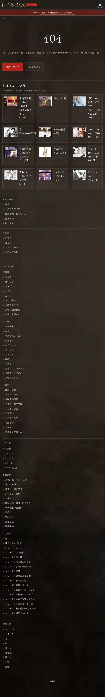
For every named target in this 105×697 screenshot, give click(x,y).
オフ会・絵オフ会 (13, 489)
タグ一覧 (7, 443)
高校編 (6, 272)
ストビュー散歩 (12, 493)
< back (52, 681)
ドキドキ (9, 634)
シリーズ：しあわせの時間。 (19, 566)
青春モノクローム (13, 432)
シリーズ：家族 (12, 571)
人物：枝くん (11, 378)
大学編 (6, 321)
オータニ (9, 282)
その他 (6, 385)
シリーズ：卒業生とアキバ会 (19, 604)
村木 (7, 331)
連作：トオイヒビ (13, 543)
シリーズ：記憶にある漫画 (18, 576)
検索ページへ (13, 67)
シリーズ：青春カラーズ (16, 585)
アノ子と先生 (11, 418)
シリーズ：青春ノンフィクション (21, 599)
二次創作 (9, 413)
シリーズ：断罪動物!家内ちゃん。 (21, 608)
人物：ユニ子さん (13, 373)
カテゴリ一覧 (9, 266)
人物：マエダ (11, 305)
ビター (8, 638)
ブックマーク (11, 247)
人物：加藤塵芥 (12, 309)
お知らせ (9, 238)
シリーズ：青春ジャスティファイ (21, 590)
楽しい (8, 648)
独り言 (8, 242)
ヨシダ (8, 295)
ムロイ (8, 291)
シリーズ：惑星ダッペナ (16, 613)
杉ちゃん (9, 340)
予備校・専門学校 (13, 404)
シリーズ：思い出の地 (15, 580)
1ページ (9, 453)
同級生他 (9, 526)
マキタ (8, 277)
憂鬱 (7, 666)
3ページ (9, 463)
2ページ (9, 458)
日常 (7, 662)
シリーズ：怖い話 (13, 557)
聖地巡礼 (9, 517)
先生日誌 (9, 522)
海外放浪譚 (10, 484)
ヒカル (8, 364)
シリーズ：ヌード (13, 548)
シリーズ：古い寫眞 (14, 552)
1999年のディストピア (16, 480)
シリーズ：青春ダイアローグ (19, 594)
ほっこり (9, 643)
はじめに (9, 223)
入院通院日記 (11, 399)
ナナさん (9, 354)
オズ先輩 (9, 326)
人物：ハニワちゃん (14, 368)
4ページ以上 (11, 467)
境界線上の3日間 (13, 507)
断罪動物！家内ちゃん (15, 214)
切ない (8, 657)
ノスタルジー (11, 394)
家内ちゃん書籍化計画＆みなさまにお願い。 (57, 12)
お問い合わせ (11, 252)
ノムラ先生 (10, 300)
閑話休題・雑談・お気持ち (18, 503)
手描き (8, 512)
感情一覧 (7, 624)
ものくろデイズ (12, 209)
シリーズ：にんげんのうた (18, 562)
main (4, 18)
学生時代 (9, 498)
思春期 (8, 652)
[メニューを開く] (100, 5)
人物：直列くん (12, 314)
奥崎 (7, 359)
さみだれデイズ (12, 336)
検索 (7, 204)
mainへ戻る (34, 67)
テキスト (9, 427)
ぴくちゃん (10, 345)
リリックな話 (11, 408)
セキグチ (9, 286)
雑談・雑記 (10, 390)
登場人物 (9, 218)
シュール (9, 629)
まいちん (9, 350)
